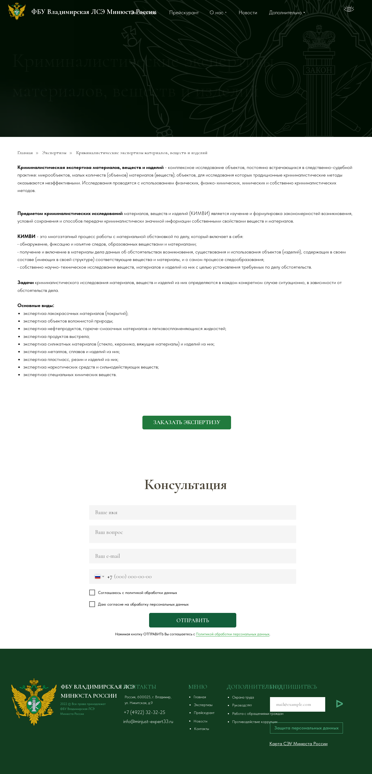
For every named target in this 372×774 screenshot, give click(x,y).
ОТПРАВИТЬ (192, 620)
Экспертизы (54, 153)
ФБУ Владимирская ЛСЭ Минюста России (93, 12)
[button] (186, 422)
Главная (25, 153)
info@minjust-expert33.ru (148, 721)
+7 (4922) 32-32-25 (144, 712)
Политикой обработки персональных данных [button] (232, 634)
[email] (192, 556)
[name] (192, 512)
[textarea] (192, 534)
